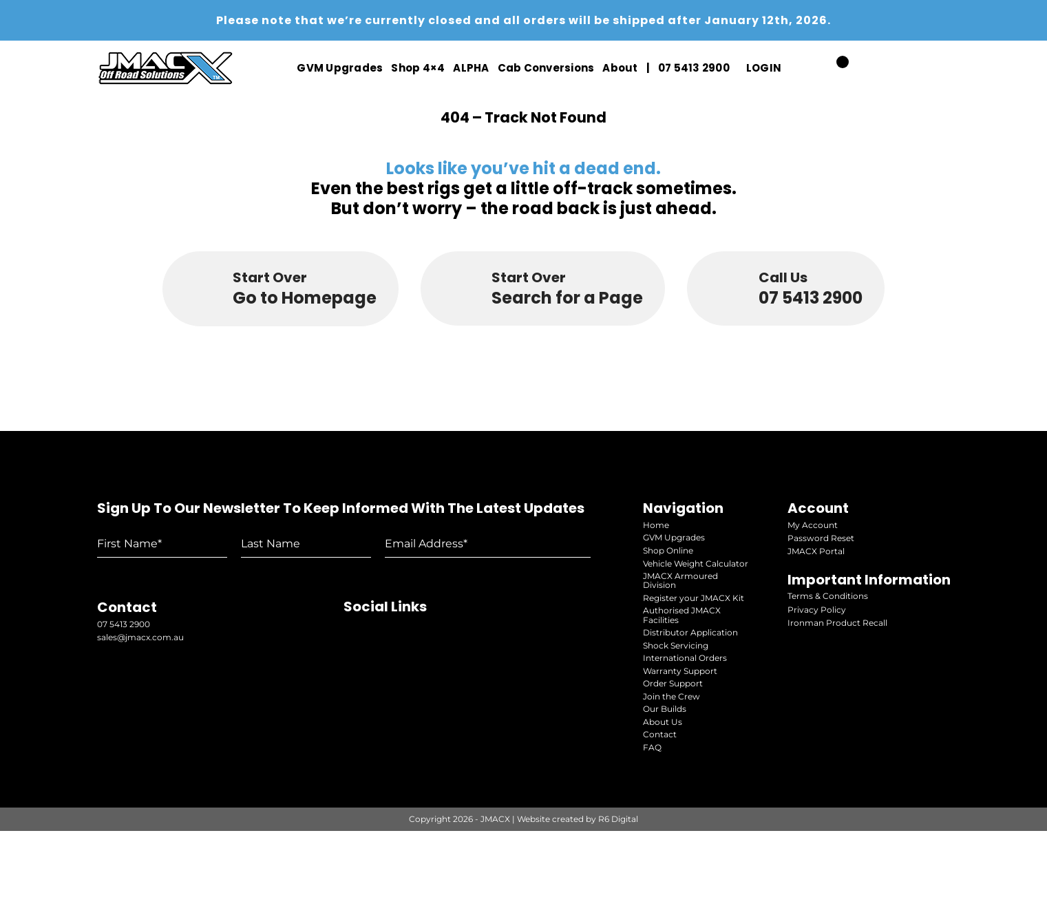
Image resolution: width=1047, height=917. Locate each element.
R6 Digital (618, 905)
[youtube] (882, 68)
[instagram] (912, 68)
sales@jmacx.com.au (140, 734)
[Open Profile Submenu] (784, 68)
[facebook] (942, 68)
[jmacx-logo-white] (166, 55)
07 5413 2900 (123, 721)
